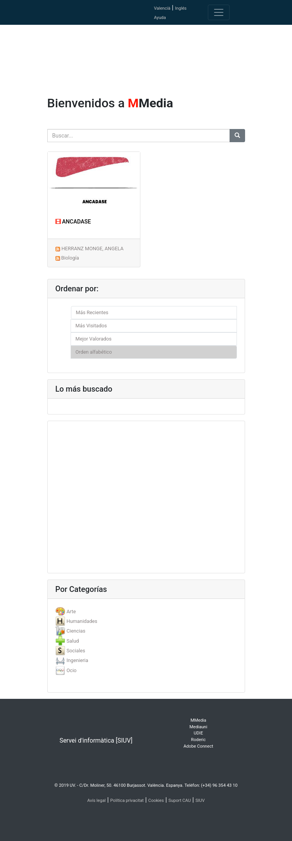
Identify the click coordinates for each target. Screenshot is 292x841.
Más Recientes (92, 312)
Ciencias (75, 631)
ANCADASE (73, 221)
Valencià (162, 8)
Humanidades (81, 621)
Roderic (198, 739)
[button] (22, 420)
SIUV (200, 800)
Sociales (75, 651)
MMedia (198, 720)
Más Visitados (91, 325)
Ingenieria (77, 660)
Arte (71, 611)
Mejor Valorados (94, 339)
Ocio (71, 670)
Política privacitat (126, 800)
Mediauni (198, 726)
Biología (70, 258)
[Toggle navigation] (219, 12)
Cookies (156, 800)
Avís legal (96, 800)
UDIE (198, 733)
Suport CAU (179, 800)
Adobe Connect (198, 746)
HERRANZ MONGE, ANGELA (92, 248)
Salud (72, 641)
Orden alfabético (94, 352)
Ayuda (160, 17)
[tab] (146, 611)
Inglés (181, 8)
